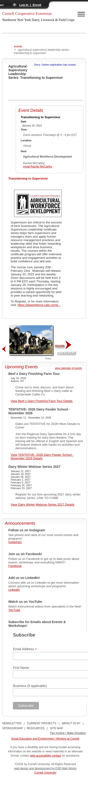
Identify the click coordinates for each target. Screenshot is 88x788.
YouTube (14, 610)
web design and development (32, 768)
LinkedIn (14, 589)
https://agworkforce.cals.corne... (39, 305)
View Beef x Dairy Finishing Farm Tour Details (42, 401)
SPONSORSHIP (12, 728)
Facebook (15, 566)
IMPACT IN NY (71, 723)
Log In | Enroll (30, 5)
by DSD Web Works (64, 768)
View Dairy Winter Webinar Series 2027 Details (42, 504)
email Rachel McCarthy (37, 166)
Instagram (15, 542)
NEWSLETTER (11, 723)
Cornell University (45, 772)
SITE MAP (56, 728)
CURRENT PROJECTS (42, 723)
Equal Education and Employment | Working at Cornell (45, 738)
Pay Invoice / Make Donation (68, 733)
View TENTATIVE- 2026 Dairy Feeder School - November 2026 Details (42, 456)
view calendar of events (68, 368)
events (18, 46)
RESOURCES (36, 728)
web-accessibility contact (45, 755)
